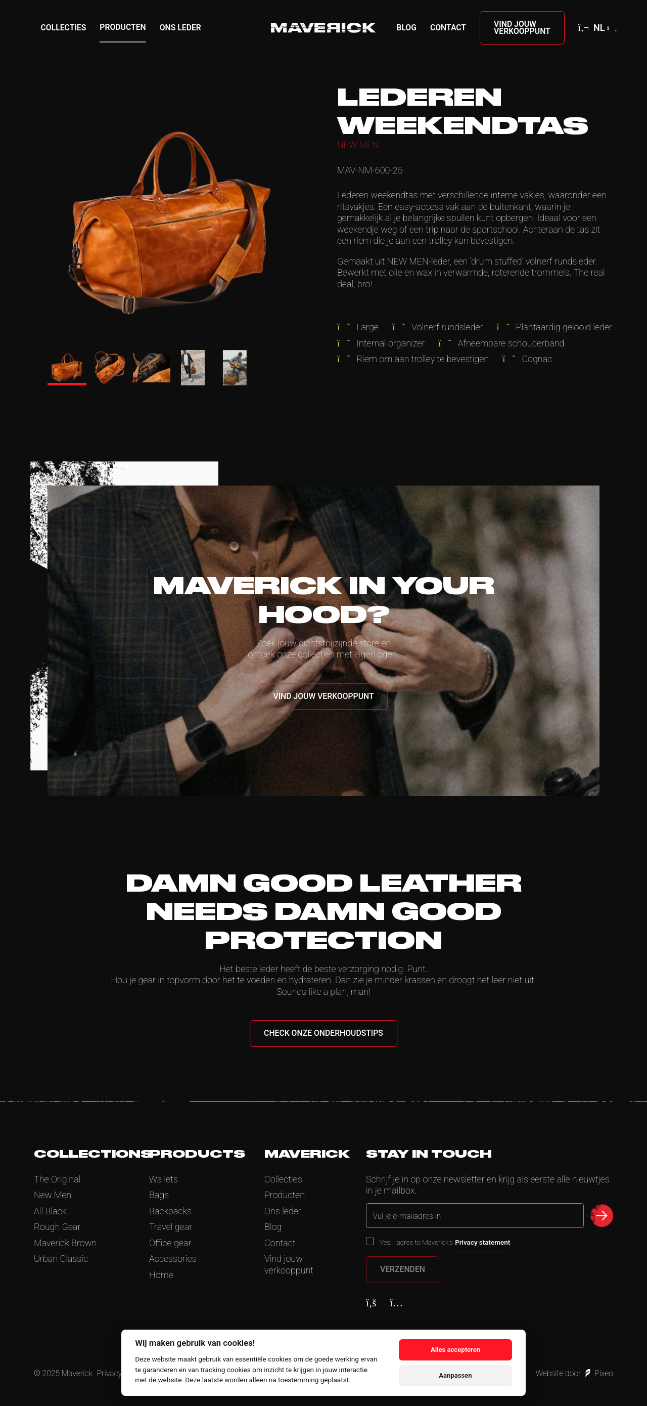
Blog (406, 27)
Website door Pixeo (574, 1373)
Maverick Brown (65, 1243)
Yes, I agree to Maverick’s (445, 1242)
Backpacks (170, 1211)
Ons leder (180, 27)
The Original (57, 1179)
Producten (123, 27)
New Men (52, 1195)
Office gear (170, 1243)
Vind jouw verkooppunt (522, 27)
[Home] (323, 28)
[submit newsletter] (601, 1215)
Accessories (173, 1258)
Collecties (63, 27)
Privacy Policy (120, 1373)
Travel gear (170, 1226)
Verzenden (402, 1269)
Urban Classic (61, 1258)
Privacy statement (482, 1242)
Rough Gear (57, 1226)
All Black (50, 1211)
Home (161, 1274)
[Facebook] (371, 1303)
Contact (448, 27)
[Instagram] (396, 1303)
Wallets (163, 1179)
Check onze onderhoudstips (323, 1033)
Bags (159, 1195)
